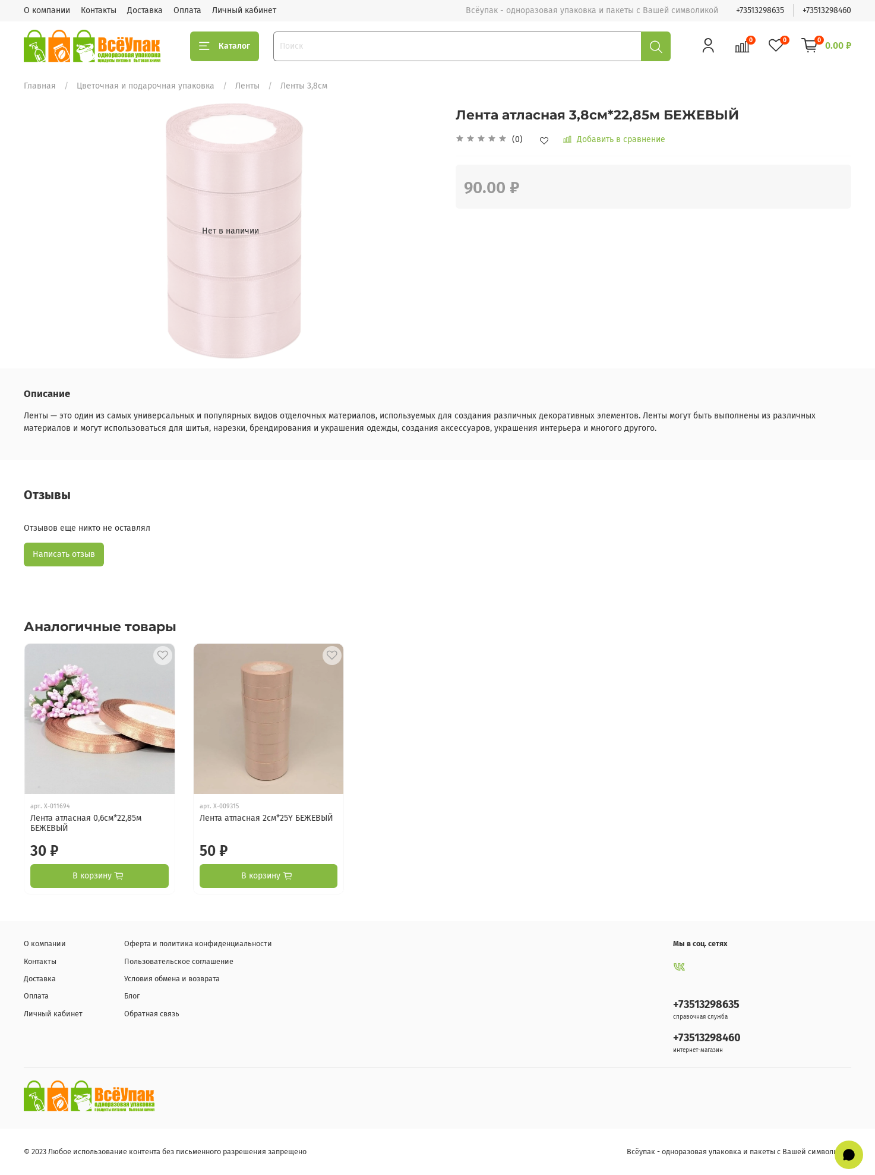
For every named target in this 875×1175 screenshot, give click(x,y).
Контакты (98, 10)
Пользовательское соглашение (178, 961)
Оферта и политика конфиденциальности (198, 943)
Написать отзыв (64, 554)
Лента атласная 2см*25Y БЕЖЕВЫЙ (266, 818)
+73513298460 (827, 10)
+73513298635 (760, 10)
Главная (40, 86)
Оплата (187, 10)
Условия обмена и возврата (172, 978)
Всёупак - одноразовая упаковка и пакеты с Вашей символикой (739, 1151)
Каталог (224, 46)
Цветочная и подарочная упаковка (145, 86)
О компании (47, 10)
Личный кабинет (244, 10)
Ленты (247, 86)
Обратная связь (151, 1013)
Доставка (145, 10)
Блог (132, 995)
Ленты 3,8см (303, 86)
